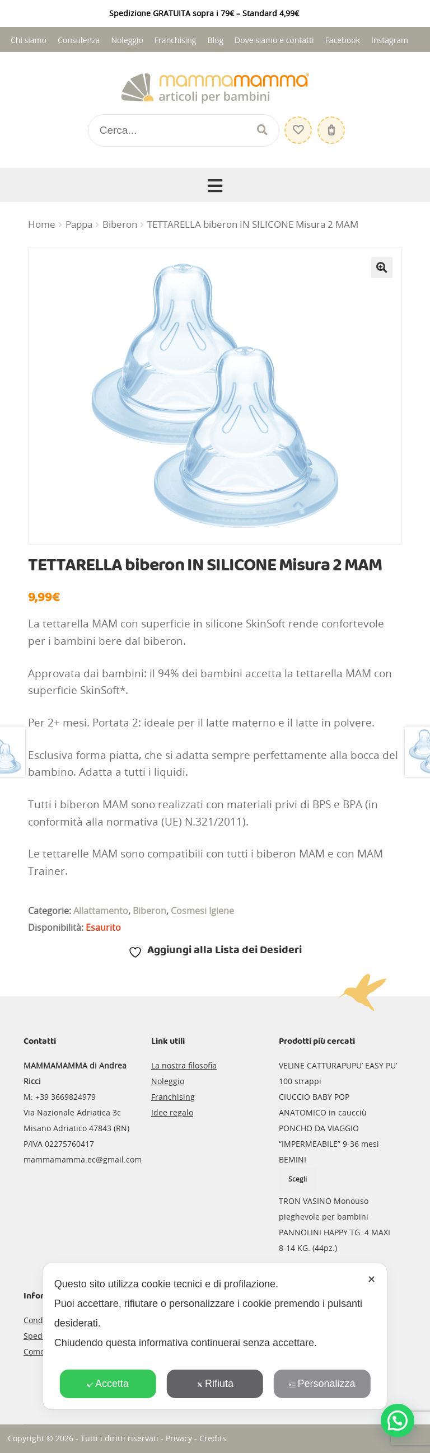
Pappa (79, 224)
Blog (215, 40)
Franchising (176, 40)
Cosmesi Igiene (202, 910)
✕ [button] (371, 1279)
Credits (212, 1438)
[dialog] (215, 1336)
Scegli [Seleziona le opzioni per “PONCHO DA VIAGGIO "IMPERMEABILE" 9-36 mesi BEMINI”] (297, 1179)
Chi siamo (28, 40)
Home (41, 224)
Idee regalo (172, 1112)
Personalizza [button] (322, 1383)
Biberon (119, 224)
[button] (381, 267)
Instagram (389, 40)
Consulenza (79, 40)
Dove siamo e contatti (274, 40)
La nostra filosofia (184, 1065)
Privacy (179, 1438)
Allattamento (100, 910)
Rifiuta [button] (215, 1383)
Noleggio (127, 40)
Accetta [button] (108, 1383)
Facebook (342, 40)
